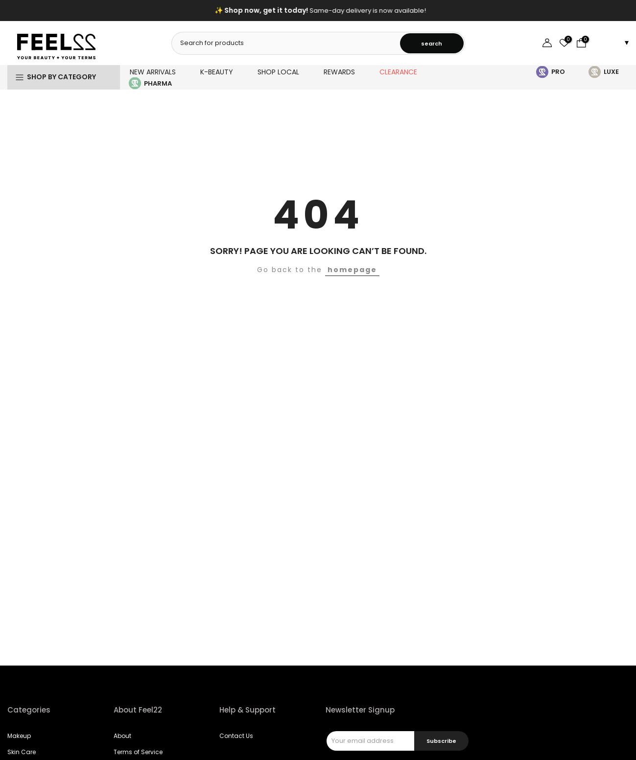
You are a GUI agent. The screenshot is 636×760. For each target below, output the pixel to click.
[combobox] (286, 43)
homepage (352, 270)
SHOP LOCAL (278, 72)
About (122, 736)
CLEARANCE (398, 72)
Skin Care (21, 752)
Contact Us (236, 736)
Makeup (19, 736)
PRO (558, 71)
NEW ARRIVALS (153, 72)
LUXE (611, 71)
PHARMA (158, 83)
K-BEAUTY (216, 72)
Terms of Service (138, 752)
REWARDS (339, 72)
